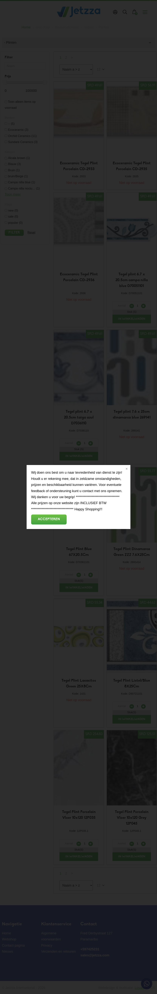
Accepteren (49, 519)
